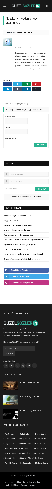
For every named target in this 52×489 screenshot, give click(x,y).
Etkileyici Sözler (25, 32)
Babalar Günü (40, 444)
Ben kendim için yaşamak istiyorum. (18, 216)
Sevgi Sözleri (25, 439)
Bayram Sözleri (11, 448)
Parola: (7, 127)
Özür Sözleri (25, 453)
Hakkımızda (20, 482)
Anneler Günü (25, 444)
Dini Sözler (24, 448)
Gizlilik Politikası (12, 485)
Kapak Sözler (40, 434)
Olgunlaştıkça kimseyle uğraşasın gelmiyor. (21, 245)
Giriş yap (40, 145)
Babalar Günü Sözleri (30, 382)
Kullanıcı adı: (10, 117)
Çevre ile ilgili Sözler (29, 396)
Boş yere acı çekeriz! (12, 221)
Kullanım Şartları (33, 482)
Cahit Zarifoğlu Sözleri (30, 410)
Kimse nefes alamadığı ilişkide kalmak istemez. (22, 259)
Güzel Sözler (10, 439)
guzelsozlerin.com (33, 475)
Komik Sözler (10, 458)
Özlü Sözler (24, 434)
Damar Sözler (40, 439)
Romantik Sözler (42, 453)
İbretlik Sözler (25, 463)
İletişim (32, 485)
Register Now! (36, 197)
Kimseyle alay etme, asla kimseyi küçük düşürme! (23, 240)
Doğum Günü (10, 444)
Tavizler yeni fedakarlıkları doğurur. (17, 249)
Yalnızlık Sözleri (11, 463)
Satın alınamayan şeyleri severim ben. (18, 235)
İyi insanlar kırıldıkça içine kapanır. (17, 230)
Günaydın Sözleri (27, 458)
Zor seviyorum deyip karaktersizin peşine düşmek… (24, 254)
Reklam (24, 485)
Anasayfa (9, 482)
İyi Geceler (39, 458)
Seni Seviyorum (11, 453)
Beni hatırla (11, 138)
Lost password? (10, 189)
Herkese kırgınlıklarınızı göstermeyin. (18, 225)
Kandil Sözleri (40, 448)
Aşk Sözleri (9, 434)
